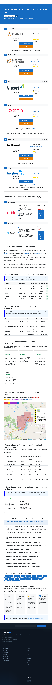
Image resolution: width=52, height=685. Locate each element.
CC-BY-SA (38, 439)
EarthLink (28, 648)
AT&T (28, 652)
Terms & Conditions (9, 641)
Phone (38, 87)
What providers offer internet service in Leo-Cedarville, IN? (23, 566)
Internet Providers (5, 648)
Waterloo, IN (24, 577)
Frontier (7, 286)
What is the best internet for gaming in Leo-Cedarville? (22, 556)
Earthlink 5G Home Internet (11, 291)
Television (36, 146)
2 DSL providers (8, 399)
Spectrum (28, 654)
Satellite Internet (5, 658)
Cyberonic (9, 479)
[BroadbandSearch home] (12, 2)
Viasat (6, 293)
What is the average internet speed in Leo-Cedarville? (21, 563)
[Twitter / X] (30, 681)
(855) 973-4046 (26, 155)
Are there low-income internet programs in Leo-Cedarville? (23, 552)
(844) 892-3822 (40, 214)
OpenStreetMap (29, 439)
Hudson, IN (17, 580)
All (17, 403)
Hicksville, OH (18, 577)
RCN (28, 662)
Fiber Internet (4, 650)
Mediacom (7, 296)
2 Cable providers (36, 397)
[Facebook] (28, 681)
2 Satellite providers (28, 399)
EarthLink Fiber (8, 288)
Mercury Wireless (11, 464)
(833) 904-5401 (26, 70)
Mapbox (44, 439)
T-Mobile (28, 660)
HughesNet (7, 298)
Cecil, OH (12, 580)
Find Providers (41, 626)
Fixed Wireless (34, 61)
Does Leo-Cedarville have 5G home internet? (19, 559)
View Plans (26, 46)
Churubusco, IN (40, 577)
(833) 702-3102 (40, 235)
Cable (31, 146)
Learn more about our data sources (35, 618)
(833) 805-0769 (26, 95)
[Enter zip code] (25, 626)
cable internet (26, 253)
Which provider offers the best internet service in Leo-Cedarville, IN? (25, 522)
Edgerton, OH (7, 580)
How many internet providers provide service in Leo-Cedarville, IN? (24, 537)
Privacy (3, 641)
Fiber (36, 35)
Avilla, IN (35, 577)
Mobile (39, 61)
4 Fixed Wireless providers (17, 399)
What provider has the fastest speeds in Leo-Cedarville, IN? (23, 545)
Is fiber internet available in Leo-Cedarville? (18, 549)
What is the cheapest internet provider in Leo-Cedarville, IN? (23, 542)
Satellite (34, 87)
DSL (9, 403)
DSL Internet (4, 654)
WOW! (28, 664)
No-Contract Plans (5, 660)
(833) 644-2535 (26, 181)
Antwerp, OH (30, 577)
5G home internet (38, 253)
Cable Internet (5, 652)
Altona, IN (6, 577)
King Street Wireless (11, 461)
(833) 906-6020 (26, 43)
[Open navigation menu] (5, 2)
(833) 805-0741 (26, 120)
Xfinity (28, 650)
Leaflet (22, 439)
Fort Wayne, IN (12, 577)
